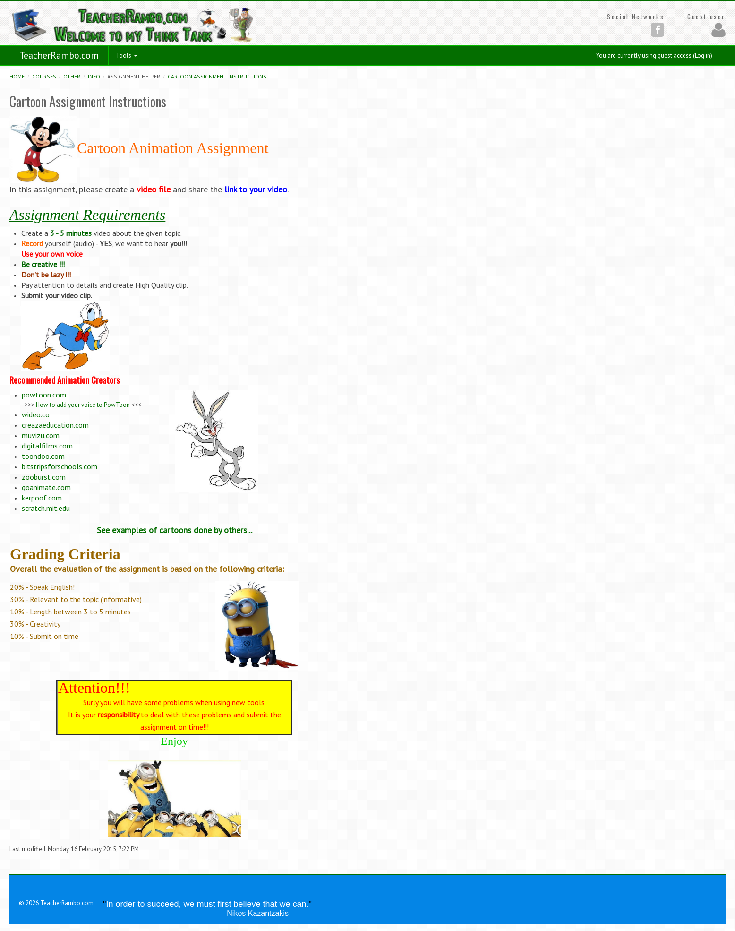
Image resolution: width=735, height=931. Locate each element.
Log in (702, 56)
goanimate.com (46, 487)
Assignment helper (133, 76)
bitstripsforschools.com (59, 466)
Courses (44, 76)
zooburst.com (44, 477)
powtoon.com (44, 394)
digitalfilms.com (47, 445)
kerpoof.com (42, 497)
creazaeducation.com (55, 425)
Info (94, 76)
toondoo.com (43, 456)
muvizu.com (41, 435)
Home (17, 76)
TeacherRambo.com (59, 55)
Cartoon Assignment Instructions (217, 76)
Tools (126, 56)
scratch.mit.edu (46, 508)
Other (71, 76)
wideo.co (36, 414)
